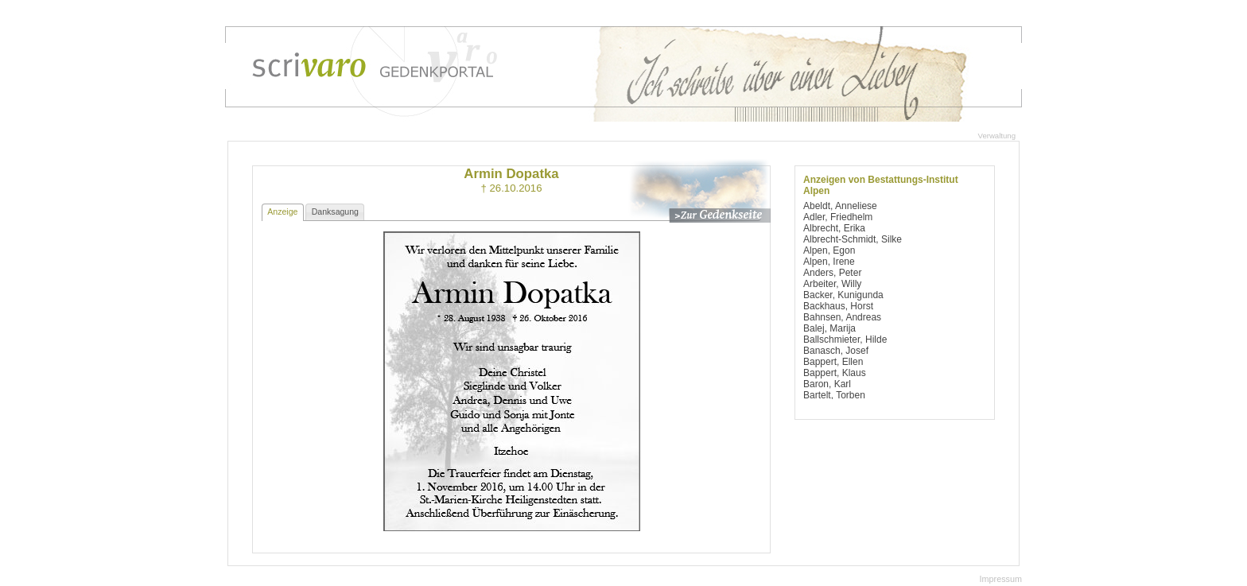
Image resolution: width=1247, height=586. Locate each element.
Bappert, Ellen (833, 361)
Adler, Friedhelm (837, 217)
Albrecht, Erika (834, 228)
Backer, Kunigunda (843, 295)
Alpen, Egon (829, 250)
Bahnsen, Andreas (842, 317)
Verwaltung (997, 135)
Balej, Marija (829, 328)
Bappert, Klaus (834, 372)
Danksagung (335, 211)
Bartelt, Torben (834, 395)
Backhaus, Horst (838, 306)
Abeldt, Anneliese (840, 206)
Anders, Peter (832, 272)
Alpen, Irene (829, 261)
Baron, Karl (827, 384)
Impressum (1001, 579)
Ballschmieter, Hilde (845, 339)
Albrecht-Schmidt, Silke (852, 239)
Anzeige (282, 211)
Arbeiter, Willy (832, 283)
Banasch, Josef (835, 350)
